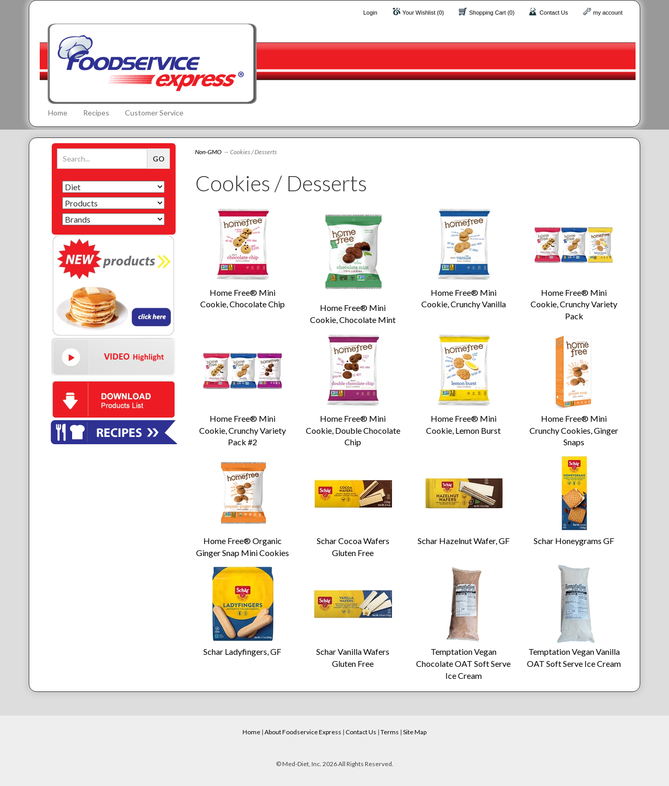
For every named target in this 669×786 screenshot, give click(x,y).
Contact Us (553, 12)
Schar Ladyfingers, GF (242, 651)
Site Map (414, 732)
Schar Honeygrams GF (574, 541)
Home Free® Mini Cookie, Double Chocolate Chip (353, 430)
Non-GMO (208, 152)
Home (57, 112)
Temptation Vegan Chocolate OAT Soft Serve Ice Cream (463, 663)
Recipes (96, 112)
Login (370, 12)
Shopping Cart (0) (492, 12)
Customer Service (154, 112)
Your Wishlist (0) (423, 12)
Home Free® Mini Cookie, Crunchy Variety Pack (573, 304)
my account (607, 12)
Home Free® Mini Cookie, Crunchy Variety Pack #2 (242, 430)
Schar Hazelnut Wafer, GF (464, 541)
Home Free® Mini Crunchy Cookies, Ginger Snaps (573, 430)
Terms (389, 732)
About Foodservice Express (302, 732)
